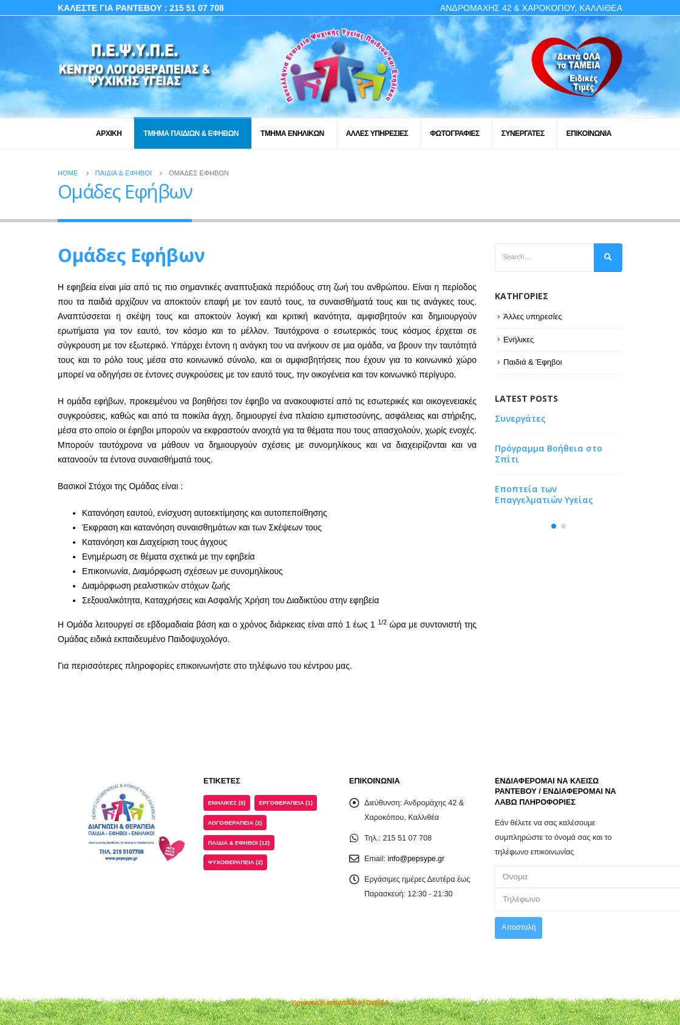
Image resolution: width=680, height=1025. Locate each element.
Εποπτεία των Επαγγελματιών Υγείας (544, 495)
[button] (554, 526)
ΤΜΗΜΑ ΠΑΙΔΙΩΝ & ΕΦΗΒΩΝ (191, 133)
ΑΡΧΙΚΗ (108, 133)
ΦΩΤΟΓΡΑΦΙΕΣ (454, 133)
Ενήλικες (518, 339)
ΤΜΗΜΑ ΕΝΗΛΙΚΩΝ (292, 133)
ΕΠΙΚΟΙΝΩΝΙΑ (588, 133)
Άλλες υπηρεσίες (532, 316)
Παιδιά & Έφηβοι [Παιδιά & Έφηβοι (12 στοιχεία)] (239, 842)
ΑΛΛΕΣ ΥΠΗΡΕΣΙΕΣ (377, 133)
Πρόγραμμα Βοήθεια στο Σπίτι (548, 454)
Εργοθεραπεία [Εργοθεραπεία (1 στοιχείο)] (286, 802)
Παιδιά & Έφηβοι (532, 362)
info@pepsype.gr (417, 858)
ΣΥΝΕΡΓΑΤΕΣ (523, 133)
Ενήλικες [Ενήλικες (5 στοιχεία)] (227, 802)
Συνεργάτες (520, 419)
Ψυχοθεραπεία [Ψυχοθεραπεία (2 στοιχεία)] (235, 862)
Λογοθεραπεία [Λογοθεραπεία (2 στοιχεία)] (235, 822)
